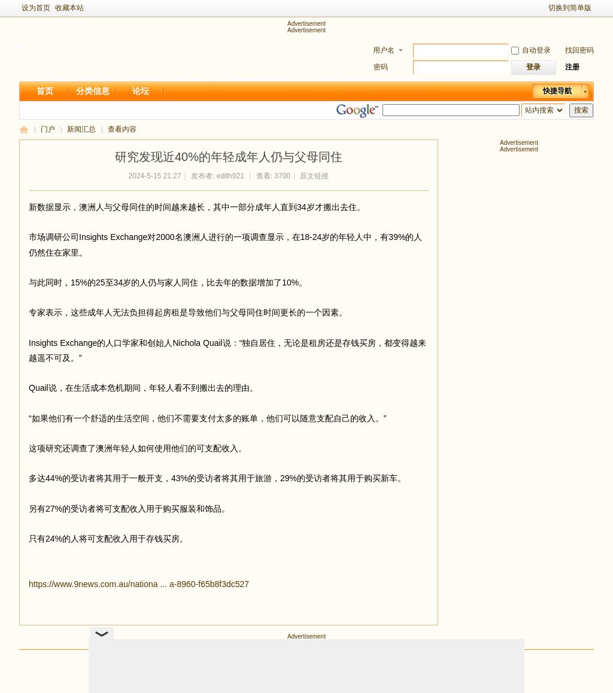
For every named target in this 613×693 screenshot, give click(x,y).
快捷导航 (557, 91)
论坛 (140, 91)
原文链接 (314, 176)
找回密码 (579, 50)
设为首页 (36, 8)
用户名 (383, 50)
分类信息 (93, 91)
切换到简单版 (569, 8)
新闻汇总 (81, 129)
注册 (572, 67)
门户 (48, 129)
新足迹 (24, 129)
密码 (381, 67)
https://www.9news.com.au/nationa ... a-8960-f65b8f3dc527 (139, 584)
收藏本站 (69, 8)
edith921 (230, 176)
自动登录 (531, 50)
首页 (45, 91)
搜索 (581, 110)
